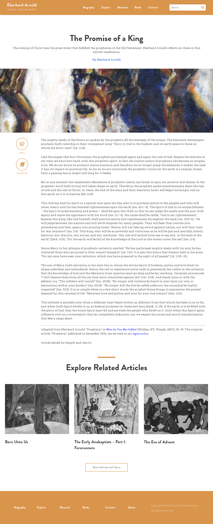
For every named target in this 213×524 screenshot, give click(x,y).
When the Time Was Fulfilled (121, 329)
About (131, 507)
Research (122, 7)
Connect (153, 7)
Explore (106, 7)
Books (138, 7)
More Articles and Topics (106, 467)
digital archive (140, 334)
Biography (89, 7)
